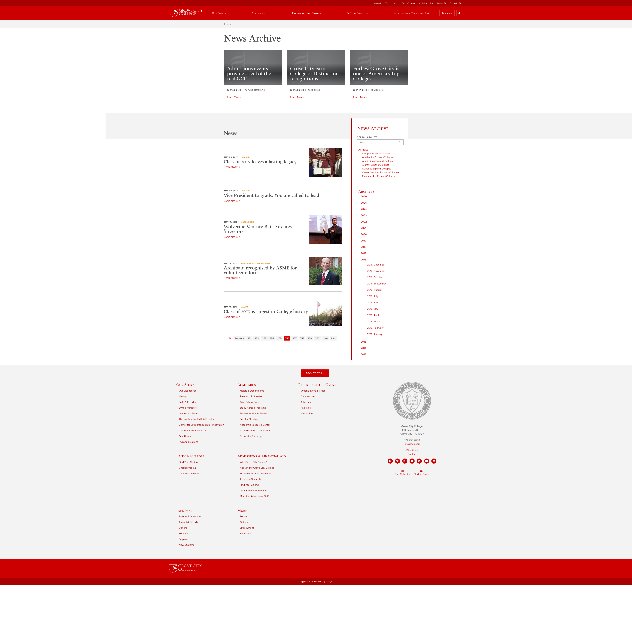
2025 (364, 202)
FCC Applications (188, 442)
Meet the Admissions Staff (254, 496)
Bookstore (245, 533)
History (183, 396)
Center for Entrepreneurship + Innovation (201, 424)
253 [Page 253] (264, 338)
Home (227, 24)
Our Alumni (185, 436)
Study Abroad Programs (253, 407)
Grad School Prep (249, 402)
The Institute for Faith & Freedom (197, 419)
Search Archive (367, 137)
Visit (387, 3)
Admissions (247, 222)
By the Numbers (188, 407)
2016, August (374, 289)
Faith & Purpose (357, 13)
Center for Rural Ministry (192, 430)
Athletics (423, 3)
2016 (363, 259)
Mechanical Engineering (255, 263)
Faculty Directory (249, 419)
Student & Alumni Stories (253, 413)
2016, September (376, 283)
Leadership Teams (189, 413)
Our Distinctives (187, 390)
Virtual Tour (307, 413)
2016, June (373, 302)
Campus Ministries (189, 473)
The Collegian (402, 473)
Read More (232, 167)
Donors (183, 527)
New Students (186, 544)
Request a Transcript (251, 436)
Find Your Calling (188, 462)
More (242, 510)
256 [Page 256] (287, 338)
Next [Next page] (325, 338)
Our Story (218, 13)
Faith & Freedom (188, 402)
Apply (396, 3)
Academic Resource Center (255, 424)
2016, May (372, 308)
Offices (244, 522)
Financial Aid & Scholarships (255, 473)
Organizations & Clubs (313, 390)
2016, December (376, 264)
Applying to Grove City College (257, 467)
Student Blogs (421, 473)
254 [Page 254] (272, 338)
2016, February (375, 327)
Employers (184, 539)
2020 (364, 234)
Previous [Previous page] (239, 338)
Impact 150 (441, 3)
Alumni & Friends (188, 522)
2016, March (373, 321)
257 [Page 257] (294, 338)
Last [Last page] (333, 338)
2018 (363, 246)
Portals (243, 516)
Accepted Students (250, 479)
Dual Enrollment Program (253, 490)
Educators (184, 533)
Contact (377, 3)
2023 (364, 215)
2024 (364, 209)
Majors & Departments (252, 390)
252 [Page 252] (257, 338)
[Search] (380, 142)
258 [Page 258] (302, 338)
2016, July (372, 296)
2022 (364, 221)
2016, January (374, 334)
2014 (363, 348)
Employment (247, 527)
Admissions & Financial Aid (411, 13)
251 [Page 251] (249, 338)
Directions (412, 450)
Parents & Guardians (190, 516)
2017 (363, 253)
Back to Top (315, 373)
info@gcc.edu (412, 444)
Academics (258, 13)
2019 (363, 240)
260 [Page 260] (317, 338)
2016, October (375, 277)
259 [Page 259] (309, 338)
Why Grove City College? (253, 462)
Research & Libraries (251, 396)
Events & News (408, 3)
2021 (363, 227)
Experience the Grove (306, 13)
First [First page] (231, 338)
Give (432, 3)
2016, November (376, 270)
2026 (364, 196)
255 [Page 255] (279, 338)
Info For (184, 510)
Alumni (246, 157)
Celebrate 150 (455, 3)
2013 (363, 354)
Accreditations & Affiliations (255, 430)
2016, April (373, 315)
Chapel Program (188, 467)
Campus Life (308, 396)
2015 (363, 341)
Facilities (306, 407)
